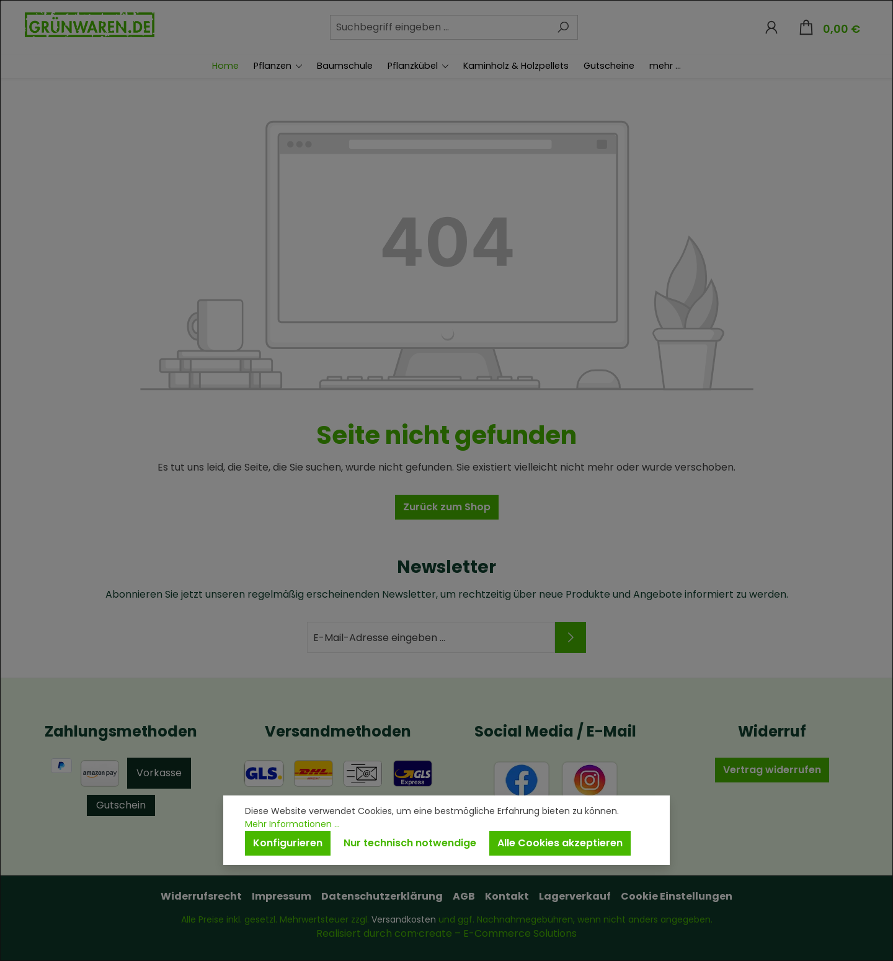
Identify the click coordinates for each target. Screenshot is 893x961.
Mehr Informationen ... (292, 824)
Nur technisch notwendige (410, 843)
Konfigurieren (287, 843)
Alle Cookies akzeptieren (560, 843)
